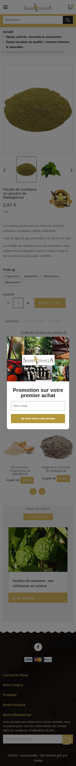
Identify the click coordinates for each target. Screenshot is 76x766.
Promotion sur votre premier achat (38, 392)
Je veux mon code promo (38, 418)
